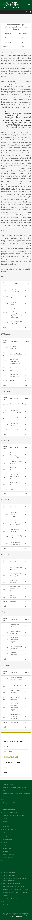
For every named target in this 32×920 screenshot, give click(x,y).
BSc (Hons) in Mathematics (13, 741)
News (4, 864)
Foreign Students (8, 836)
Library (5, 845)
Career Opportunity (8, 905)
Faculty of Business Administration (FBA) (14, 787)
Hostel (5, 842)
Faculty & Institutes (8, 784)
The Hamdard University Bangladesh (13, 886)
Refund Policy (7, 848)
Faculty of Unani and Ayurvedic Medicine (14, 815)
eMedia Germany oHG (16, 916)
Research (5, 851)
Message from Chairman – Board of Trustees (15, 889)
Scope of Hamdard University (11, 883)
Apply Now (6, 826)
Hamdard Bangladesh (9, 875)
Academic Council (8, 902)
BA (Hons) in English (11, 757)
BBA (5, 736)
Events (5, 867)
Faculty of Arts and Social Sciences (12, 803)
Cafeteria (5, 861)
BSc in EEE (8, 752)
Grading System (7, 839)
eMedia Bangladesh (24, 915)
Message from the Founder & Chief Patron (15, 892)
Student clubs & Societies (10, 830)
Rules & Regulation (8, 854)
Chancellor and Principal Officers (12, 898)
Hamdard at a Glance (9, 872)
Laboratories (6, 833)
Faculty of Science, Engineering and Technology (16, 793)
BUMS (6, 767)
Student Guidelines (8, 857)
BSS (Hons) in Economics (13, 762)
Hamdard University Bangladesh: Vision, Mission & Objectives (14, 879)
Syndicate (6, 895)
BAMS (6, 772)
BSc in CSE (8, 747)
